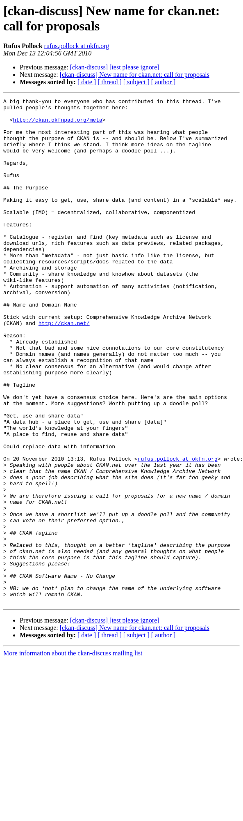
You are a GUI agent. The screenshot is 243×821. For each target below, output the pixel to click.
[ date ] (86, 81)
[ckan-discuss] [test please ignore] (114, 67)
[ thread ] (110, 81)
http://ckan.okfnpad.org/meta (57, 124)
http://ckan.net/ (64, 368)
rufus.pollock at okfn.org (76, 45)
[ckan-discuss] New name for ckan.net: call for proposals (134, 74)
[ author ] (163, 81)
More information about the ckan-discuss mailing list (73, 754)
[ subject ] (136, 81)
